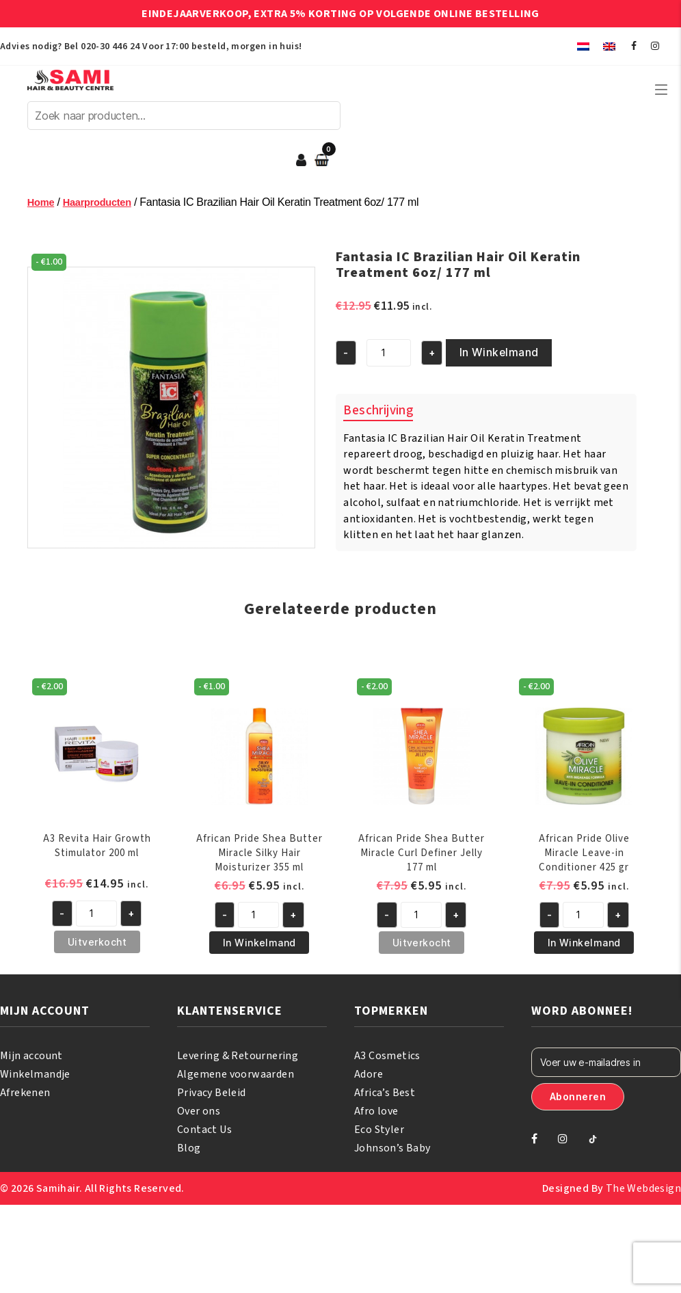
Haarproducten (103, 211)
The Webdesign (643, 1192)
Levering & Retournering (237, 1059)
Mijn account (31, 1059)
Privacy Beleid (211, 1096)
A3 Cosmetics (387, 1059)
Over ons (198, 1115)
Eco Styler (379, 1133)
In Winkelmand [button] (259, 947)
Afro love (376, 1115)
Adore (368, 1078)
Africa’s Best (384, 1096)
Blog (189, 1152)
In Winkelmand (485, 360)
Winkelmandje (35, 1078)
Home (42, 211)
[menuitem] (583, 46)
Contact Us (204, 1133)
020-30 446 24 (110, 46)
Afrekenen (25, 1096)
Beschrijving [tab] (378, 416)
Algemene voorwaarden (235, 1078)
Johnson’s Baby (392, 1152)
